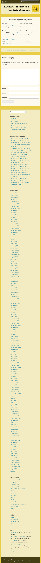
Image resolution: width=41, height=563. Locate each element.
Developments (15, 484)
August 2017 (14, 396)
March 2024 (14, 243)
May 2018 (13, 376)
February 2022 (15, 292)
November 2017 (15, 389)
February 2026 (15, 197)
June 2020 (14, 332)
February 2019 (15, 358)
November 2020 (15, 321)
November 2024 (15, 228)
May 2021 (13, 312)
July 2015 (13, 444)
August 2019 (14, 349)
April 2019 (14, 356)
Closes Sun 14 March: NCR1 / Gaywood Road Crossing (20, 144)
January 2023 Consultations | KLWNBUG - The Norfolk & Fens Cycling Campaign (20, 160)
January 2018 (14, 385)
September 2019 (16, 347)
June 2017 (14, 400)
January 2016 (14, 431)
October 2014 (15, 464)
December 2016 (15, 411)
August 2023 (14, 257)
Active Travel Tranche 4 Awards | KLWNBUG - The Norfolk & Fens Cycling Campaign (20, 140)
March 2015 (14, 453)
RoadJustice (14, 502)
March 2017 (14, 407)
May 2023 (13, 261)
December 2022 (15, 272)
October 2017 (15, 391)
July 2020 (13, 330)
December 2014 (15, 460)
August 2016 (14, 420)
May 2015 (13, 449)
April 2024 (14, 241)
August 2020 (14, 327)
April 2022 (14, 288)
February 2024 (15, 246)
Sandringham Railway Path (19, 504)
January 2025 (14, 224)
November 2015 (15, 435)
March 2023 (14, 265)
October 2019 (15, 345)
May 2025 (13, 217)
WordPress (18, 561)
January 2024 (14, 248)
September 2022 (16, 279)
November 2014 (15, 462)
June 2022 (14, 283)
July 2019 (13, 352)
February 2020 (15, 338)
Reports (13, 497)
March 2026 (14, 195)
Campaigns (14, 482)
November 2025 (15, 204)
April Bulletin (14, 121)
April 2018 (14, 378)
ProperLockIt (14, 493)
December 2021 (15, 296)
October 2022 (15, 276)
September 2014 (16, 466)
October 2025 (15, 206)
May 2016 (13, 422)
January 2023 (14, 270)
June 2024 (14, 237)
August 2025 (14, 210)
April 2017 (14, 405)
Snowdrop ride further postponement (14, 50)
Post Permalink (8, 44)
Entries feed (14, 519)
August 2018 (14, 369)
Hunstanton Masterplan (18, 129)
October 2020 (15, 323)
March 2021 (14, 316)
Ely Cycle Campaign (16, 551)
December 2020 (15, 319)
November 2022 (15, 274)
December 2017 (15, 387)
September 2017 (16, 394)
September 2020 (16, 325)
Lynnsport (15, 25)
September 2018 (16, 367)
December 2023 (15, 250)
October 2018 (15, 365)
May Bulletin (14, 119)
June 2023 (14, 259)
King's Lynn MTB (15, 545)
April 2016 (14, 424)
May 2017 (13, 402)
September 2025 (16, 208)
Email (4, 93)
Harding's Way (15, 486)
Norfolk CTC (14, 541)
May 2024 (13, 239)
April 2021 (14, 314)
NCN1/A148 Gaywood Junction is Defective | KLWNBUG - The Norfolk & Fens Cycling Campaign (21, 150)
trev (19, 40)
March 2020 (14, 336)
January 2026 (14, 199)
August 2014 (14, 469)
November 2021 (15, 299)
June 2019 (14, 354)
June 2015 (14, 447)
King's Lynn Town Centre (18, 488)
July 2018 (13, 371)
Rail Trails (14, 495)
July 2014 (13, 471)
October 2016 (15, 416)
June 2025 (14, 215)
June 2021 (14, 310)
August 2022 (14, 281)
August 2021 (14, 305)
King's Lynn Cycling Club (18, 536)
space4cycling (15, 506)
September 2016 (16, 418)
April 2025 (14, 219)
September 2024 (16, 230)
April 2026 (14, 193)
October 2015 (15, 438)
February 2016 (15, 429)
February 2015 (15, 455)
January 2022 (14, 294)
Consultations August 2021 (19, 164)
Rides (22, 42)
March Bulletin (34, 50)
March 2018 (14, 380)
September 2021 (16, 303)
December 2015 (15, 433)
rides (34, 42)
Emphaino (30, 561)
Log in (12, 517)
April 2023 (14, 263)
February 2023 (15, 268)
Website (4, 97)
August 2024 (14, 232)
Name (4, 88)
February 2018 (15, 383)
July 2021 (13, 307)
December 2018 (15, 363)
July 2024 (13, 235)
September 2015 (16, 440)
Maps (12, 491)
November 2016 (15, 413)
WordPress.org (15, 524)
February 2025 (15, 221)
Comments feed (15, 521)
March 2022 (14, 290)
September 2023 (16, 254)
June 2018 (14, 374)
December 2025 (15, 201)
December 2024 (15, 226)
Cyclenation (14, 532)
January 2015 (14, 458)
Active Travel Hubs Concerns (19, 127)
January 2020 (14, 341)
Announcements (15, 42)
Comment (5, 68)
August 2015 (14, 442)
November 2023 (15, 252)
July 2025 (13, 212)
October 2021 (15, 301)
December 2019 (15, 343)
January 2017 (14, 409)
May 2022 (13, 285)
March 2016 (14, 427)
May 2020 (13, 334)
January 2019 (14, 360)
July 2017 (13, 398)
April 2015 (14, 451)
